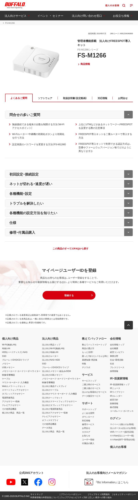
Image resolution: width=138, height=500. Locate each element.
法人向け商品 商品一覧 (53, 431)
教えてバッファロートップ (94, 344)
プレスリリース (117, 367)
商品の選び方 (88, 348)
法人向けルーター (50, 356)
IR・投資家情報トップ (119, 384)
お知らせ (86, 435)
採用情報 (114, 371)
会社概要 (114, 348)
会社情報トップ (117, 344)
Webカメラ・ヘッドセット (14, 386)
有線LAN (6, 348)
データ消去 (47, 427)
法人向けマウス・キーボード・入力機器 (59, 393)
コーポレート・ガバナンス (122, 410)
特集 (84, 363)
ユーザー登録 (88, 439)
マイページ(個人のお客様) (122, 424)
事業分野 (114, 356)
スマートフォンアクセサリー (15, 389)
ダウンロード (88, 416)
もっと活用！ (87, 352)
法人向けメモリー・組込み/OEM (56, 371)
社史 (112, 363)
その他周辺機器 (9, 408)
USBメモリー (8, 367)
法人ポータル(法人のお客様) (123, 428)
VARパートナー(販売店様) (122, 431)
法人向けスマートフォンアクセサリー (59, 401)
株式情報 (114, 407)
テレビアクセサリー (11, 405)
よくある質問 (88, 412)
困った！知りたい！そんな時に (95, 356)
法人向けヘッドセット (52, 397)
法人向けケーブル (50, 389)
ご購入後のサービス (91, 388)
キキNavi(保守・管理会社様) (122, 439)
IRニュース (115, 388)
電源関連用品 (8, 397)
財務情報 (114, 403)
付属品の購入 (88, 443)
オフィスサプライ (50, 420)
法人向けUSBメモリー (52, 374)
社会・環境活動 (116, 359)
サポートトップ (89, 409)
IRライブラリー (117, 391)
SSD (4, 356)
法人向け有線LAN (50, 352)
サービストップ (89, 380)
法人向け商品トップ (51, 344)
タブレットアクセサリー (13, 393)
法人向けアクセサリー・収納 (55, 412)
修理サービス (88, 424)
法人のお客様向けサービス (94, 391)
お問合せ (86, 428)
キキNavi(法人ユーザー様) (122, 435)
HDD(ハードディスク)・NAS (14, 352)
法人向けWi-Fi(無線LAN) (53, 348)
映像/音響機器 (8, 374)
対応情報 (86, 420)
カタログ (86, 431)
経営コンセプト (117, 352)
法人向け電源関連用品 (52, 408)
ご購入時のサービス (91, 384)
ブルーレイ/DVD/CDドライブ (15, 359)
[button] (69, 295)
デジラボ (86, 367)
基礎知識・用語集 (89, 359)
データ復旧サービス (91, 395)
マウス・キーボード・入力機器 (15, 382)
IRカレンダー (116, 395)
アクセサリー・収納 (10, 401)
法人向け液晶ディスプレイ (54, 386)
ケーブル (6, 378)
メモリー (6, 363)
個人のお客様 (118, 447)
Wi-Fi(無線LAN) (9, 344)
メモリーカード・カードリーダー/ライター (21, 371)
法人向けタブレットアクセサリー (57, 405)
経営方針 (114, 399)
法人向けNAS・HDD (51, 359)
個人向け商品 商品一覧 (13, 412)
